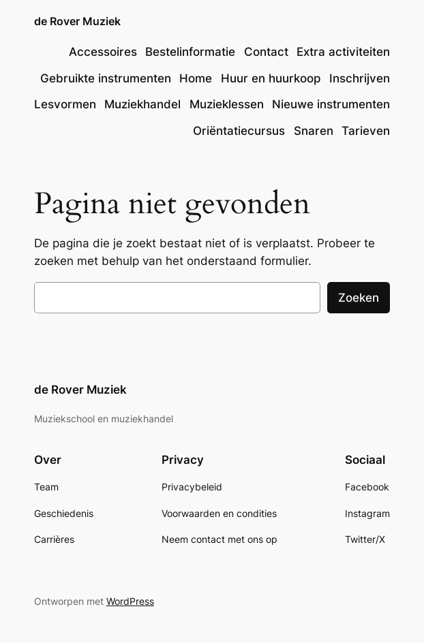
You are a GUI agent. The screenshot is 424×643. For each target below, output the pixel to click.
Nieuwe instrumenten (331, 104)
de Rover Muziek (77, 21)
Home (195, 78)
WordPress (130, 601)
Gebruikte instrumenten (105, 78)
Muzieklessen (227, 104)
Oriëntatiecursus (239, 131)
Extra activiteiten (343, 52)
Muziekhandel (142, 104)
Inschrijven (359, 78)
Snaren (313, 131)
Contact (266, 52)
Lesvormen (65, 104)
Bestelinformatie (190, 52)
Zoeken (358, 297)
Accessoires (103, 52)
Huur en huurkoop (271, 78)
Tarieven (366, 131)
